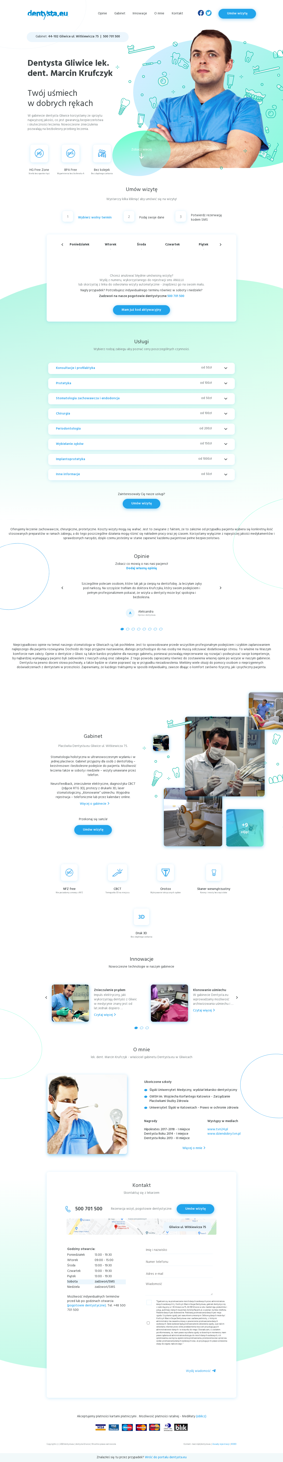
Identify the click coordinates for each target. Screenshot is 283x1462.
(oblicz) (201, 1416)
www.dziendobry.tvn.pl (224, 1133)
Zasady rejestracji (220, 1444)
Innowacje (140, 13)
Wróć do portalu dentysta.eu (166, 1457)
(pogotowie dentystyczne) (86, 1305)
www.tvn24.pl (217, 1129)
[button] (220, 587)
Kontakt (177, 13)
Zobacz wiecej (141, 153)
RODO (233, 1444)
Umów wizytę (237, 13)
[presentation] (194, 1357)
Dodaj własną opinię (141, 568)
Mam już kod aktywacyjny (141, 309)
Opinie (102, 13)
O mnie (159, 13)
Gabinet (119, 13)
